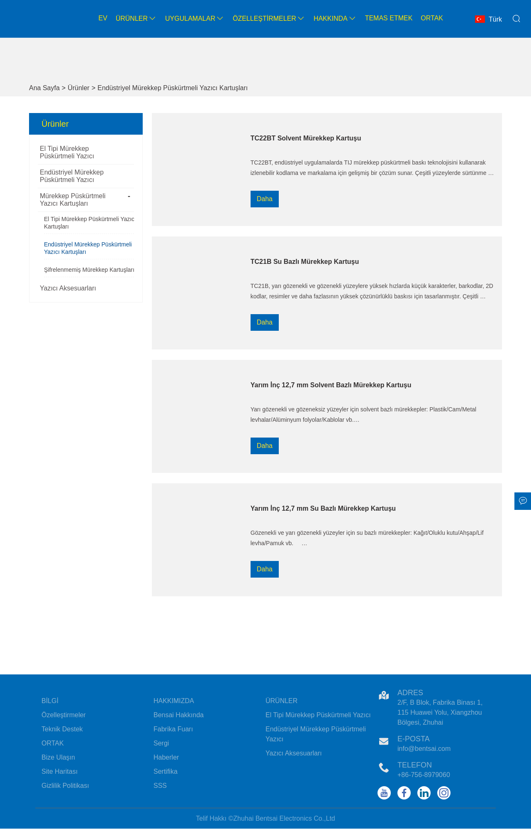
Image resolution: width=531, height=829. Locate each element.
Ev (102, 18)
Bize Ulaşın (58, 757)
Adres (410, 693)
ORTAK (52, 743)
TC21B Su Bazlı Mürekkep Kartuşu (305, 261)
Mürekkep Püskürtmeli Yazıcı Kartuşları (72, 199)
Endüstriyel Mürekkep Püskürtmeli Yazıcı (72, 176)
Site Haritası (59, 771)
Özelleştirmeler (269, 18)
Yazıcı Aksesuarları (68, 288)
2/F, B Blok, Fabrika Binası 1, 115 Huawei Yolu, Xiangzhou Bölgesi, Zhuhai (439, 712)
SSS (160, 785)
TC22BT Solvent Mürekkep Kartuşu (306, 138)
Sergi (161, 743)
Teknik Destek (62, 729)
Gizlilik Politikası (65, 785)
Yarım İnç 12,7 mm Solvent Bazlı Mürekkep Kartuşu (331, 385)
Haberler (166, 757)
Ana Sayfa (44, 87)
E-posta (413, 739)
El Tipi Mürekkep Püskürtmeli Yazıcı (67, 152)
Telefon (414, 765)
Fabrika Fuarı (173, 729)
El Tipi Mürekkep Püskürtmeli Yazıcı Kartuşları (90, 223)
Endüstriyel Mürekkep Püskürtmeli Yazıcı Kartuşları (172, 87)
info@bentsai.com (424, 748)
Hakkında (335, 18)
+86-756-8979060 (423, 774)
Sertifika (165, 771)
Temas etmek (389, 18)
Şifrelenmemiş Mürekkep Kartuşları (89, 269)
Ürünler (136, 18)
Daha (265, 198)
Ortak (432, 18)
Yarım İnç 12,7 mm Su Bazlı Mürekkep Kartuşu (323, 508)
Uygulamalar (194, 18)
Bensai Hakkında (178, 714)
